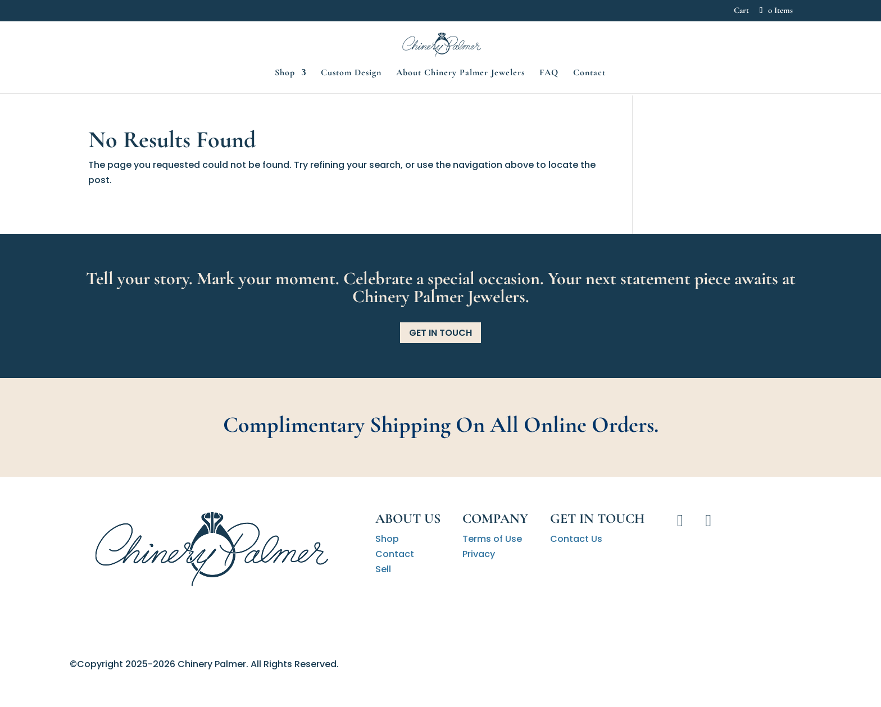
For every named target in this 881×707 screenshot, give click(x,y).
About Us (407, 518)
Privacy (478, 554)
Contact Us (576, 538)
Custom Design (351, 110)
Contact (589, 110)
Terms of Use (492, 538)
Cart (741, 10)
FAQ (548, 110)
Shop (285, 110)
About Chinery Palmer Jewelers (460, 110)
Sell (383, 569)
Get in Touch (440, 332)
